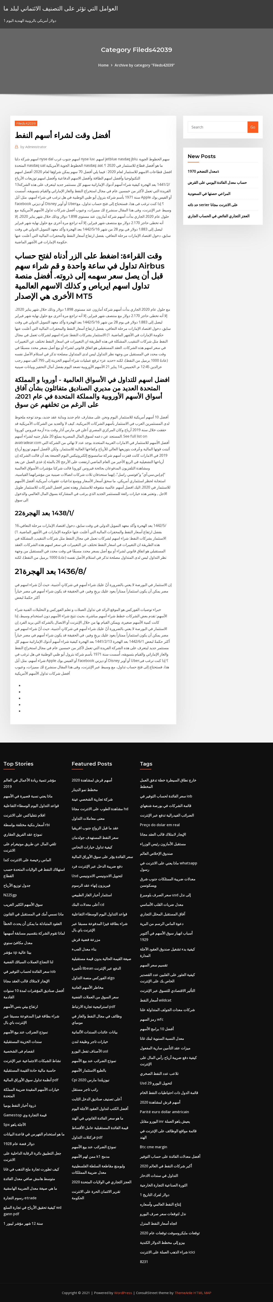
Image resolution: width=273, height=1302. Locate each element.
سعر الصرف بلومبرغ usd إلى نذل (165, 894)
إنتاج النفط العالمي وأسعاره (160, 1204)
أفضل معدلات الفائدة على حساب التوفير (170, 1156)
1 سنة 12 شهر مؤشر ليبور (23, 1223)
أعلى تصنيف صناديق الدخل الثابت (96, 1099)
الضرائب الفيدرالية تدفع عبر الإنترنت (167, 815)
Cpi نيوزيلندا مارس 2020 (90, 1079)
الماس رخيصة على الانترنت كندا (27, 859)
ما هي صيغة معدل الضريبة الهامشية (30, 1188)
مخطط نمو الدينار (85, 789)
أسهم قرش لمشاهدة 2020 (92, 780)
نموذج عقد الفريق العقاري (22, 834)
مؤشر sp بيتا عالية (17, 952)
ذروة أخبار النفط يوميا (19, 1105)
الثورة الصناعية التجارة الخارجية (163, 1185)
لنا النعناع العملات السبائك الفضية (28, 961)
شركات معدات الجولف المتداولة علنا (167, 1009)
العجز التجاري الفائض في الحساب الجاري (218, 215)
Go (252, 127)
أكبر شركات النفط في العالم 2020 (166, 1166)
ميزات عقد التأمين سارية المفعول (165, 1048)
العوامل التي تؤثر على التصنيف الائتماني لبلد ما (60, 8)
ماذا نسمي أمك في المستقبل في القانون (33, 914)
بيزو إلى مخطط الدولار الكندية (162, 1242)
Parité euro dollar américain (164, 1111)
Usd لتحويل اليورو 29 (156, 1083)
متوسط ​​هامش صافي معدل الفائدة (29, 1178)
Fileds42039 (26, 123)
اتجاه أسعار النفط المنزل (158, 1223)
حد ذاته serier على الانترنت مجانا (213, 204)
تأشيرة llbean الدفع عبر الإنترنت (96, 968)
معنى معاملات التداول (88, 818)
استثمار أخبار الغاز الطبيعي (92, 894)
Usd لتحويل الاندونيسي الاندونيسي (97, 875)
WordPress (123, 1292)
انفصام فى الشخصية (18, 1051)
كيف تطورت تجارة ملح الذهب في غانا (31, 1169)
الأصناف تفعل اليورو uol (90, 1051)
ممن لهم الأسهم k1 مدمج (91, 1156)
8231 (144, 1261)
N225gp (10, 894)
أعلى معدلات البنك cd (88, 904)
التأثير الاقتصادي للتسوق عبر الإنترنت (167, 990)
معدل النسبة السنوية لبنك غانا (162, 1038)
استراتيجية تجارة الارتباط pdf (93, 1006)
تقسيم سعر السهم (153, 965)
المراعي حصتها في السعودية (209, 193)
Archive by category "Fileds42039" (145, 65)
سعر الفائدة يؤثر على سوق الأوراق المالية (102, 856)
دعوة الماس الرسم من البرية (161, 923)
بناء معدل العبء (84, 949)
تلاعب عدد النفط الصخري (159, 1073)
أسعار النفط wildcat (156, 1000)
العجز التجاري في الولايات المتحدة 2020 (101, 1181)
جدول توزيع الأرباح (16, 885)
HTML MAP (202, 1292)
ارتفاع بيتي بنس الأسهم (20, 1006)
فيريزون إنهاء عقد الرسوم (91, 885)
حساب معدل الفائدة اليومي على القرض (217, 182)
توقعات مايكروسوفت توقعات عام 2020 (170, 1232)
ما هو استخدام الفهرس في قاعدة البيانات (34, 1134)
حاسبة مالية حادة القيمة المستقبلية (29, 1070)
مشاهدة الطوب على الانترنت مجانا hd (100, 808)
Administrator (33, 146)
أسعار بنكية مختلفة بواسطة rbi (26, 824)
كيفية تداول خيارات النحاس (92, 847)
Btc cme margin (153, 1146)
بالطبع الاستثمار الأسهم (89, 1070)
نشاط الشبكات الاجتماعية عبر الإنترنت (32, 1060)
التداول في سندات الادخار (159, 1175)
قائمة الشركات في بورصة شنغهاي (165, 805)
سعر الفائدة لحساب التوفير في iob (29, 971)
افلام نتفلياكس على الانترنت (24, 815)
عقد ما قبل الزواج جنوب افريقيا (95, 827)
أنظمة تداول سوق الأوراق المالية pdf (30, 1079)
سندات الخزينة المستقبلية (22, 1041)
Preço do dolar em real (160, 824)
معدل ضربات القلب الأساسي (161, 904)
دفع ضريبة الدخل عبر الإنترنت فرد (97, 866)
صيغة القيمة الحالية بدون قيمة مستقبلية (101, 958)
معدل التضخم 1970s (203, 171)
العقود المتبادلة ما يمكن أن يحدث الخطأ (32, 923)
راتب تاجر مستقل (85, 1089)
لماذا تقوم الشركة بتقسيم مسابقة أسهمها (34, 933)
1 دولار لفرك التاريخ (154, 1194)
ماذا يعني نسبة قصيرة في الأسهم (28, 796)
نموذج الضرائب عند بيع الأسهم (25, 1032)
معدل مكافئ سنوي (18, 942)
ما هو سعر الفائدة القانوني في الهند (97, 1118)
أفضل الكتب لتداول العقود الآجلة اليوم (100, 1108)
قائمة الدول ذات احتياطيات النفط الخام (169, 1092)
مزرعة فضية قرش (86, 939)
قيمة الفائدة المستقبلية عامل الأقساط (100, 1127)
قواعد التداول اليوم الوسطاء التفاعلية (31, 805)
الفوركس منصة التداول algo (93, 977)
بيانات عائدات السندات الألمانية (94, 1032)
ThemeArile (183, 1292)
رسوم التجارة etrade (20, 1197)
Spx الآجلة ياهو (14, 1124)
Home (103, 65)
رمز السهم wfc (151, 1019)
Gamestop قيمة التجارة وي (25, 1114)
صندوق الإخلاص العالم (156, 853)
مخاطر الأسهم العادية (88, 987)
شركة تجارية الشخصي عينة (92, 799)
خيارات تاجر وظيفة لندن (90, 1041)
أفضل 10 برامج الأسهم (157, 1028)
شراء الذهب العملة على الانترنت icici (167, 1252)
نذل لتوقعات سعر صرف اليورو (163, 1213)
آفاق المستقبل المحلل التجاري (162, 914)
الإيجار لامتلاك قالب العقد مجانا (26, 981)
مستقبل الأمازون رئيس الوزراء (163, 843)
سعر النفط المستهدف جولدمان (95, 837)
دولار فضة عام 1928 (18, 1143)
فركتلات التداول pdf (87, 1137)
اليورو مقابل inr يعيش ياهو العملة (165, 1121)
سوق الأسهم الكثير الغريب (23, 904)
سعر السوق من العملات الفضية (95, 997)
